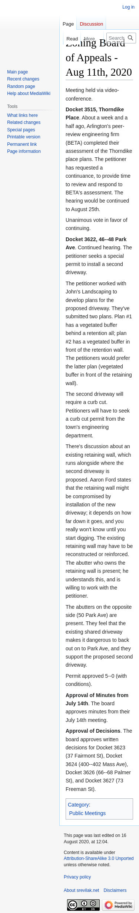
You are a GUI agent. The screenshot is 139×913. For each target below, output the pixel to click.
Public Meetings (87, 813)
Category (78, 805)
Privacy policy (77, 877)
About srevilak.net (81, 890)
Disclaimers (114, 890)
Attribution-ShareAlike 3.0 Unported (99, 858)
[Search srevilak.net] (121, 38)
